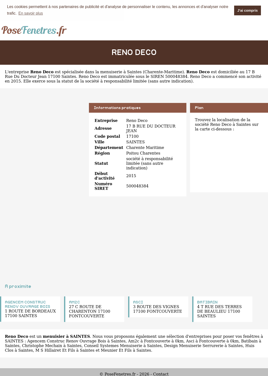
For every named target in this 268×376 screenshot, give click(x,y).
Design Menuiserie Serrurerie (193, 345)
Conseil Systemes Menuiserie (113, 345)
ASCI (138, 302)
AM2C (74, 302)
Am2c (133, 341)
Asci (190, 341)
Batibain (249, 341)
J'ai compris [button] (247, 10)
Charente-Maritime (163, 71)
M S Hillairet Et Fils (55, 350)
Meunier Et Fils (116, 350)
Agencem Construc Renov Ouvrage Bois (66, 341)
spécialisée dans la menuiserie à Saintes (102, 71)
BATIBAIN (207, 302)
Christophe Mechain (42, 345)
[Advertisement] (42, 137)
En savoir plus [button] (31, 13)
